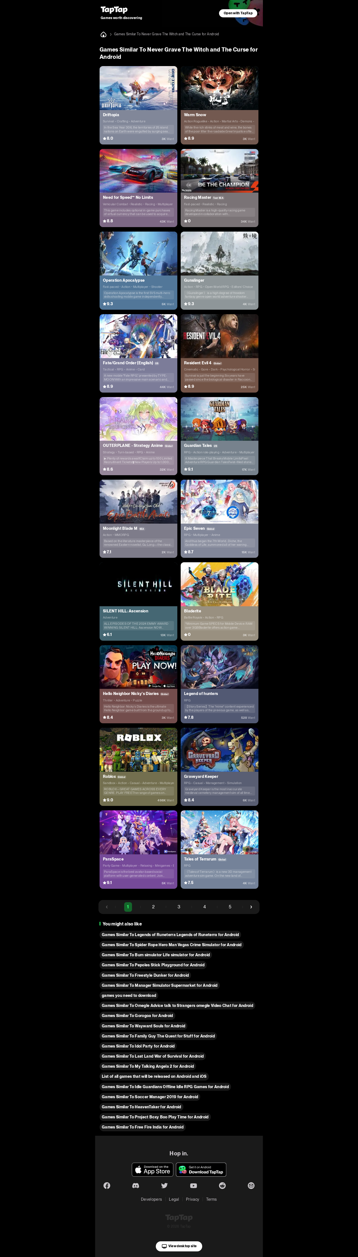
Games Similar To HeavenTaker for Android (141, 1107)
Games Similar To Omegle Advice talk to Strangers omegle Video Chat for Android (177, 1005)
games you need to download (129, 995)
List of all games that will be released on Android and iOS (154, 1076)
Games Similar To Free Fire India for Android (142, 1127)
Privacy (192, 1199)
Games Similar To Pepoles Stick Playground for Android (153, 965)
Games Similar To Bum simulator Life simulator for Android (156, 955)
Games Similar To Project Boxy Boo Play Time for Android (155, 1117)
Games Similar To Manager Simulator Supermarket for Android (160, 985)
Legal (174, 1199)
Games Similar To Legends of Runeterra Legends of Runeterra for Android (170, 934)
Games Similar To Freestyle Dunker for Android (145, 975)
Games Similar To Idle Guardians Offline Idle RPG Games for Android (165, 1087)
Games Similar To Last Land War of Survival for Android (153, 1056)
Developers (151, 1199)
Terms (211, 1199)
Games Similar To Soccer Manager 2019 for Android (150, 1097)
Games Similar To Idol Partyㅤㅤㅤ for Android (138, 1046)
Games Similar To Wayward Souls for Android (143, 1026)
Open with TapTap (238, 13)
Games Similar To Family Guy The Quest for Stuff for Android (158, 1036)
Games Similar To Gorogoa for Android (137, 1015)
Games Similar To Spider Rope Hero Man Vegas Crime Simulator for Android (172, 945)
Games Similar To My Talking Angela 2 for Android (148, 1066)
